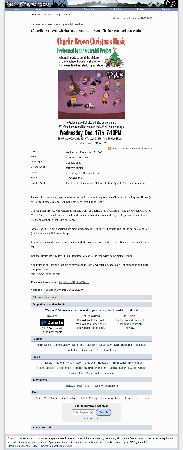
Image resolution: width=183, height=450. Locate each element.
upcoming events (128, 324)
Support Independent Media (48, 304)
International (109, 350)
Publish (141, 9)
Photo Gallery (89, 398)
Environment (135, 362)
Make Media (51, 398)
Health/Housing (83, 367)
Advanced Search (91, 418)
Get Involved (69, 398)
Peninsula (140, 344)
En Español (119, 362)
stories (132, 320)
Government (64, 367)
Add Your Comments (44, 297)
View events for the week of (132, 18)
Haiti (80, 385)
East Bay (91, 344)
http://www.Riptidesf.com (45, 273)
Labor (122, 367)
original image (84, 143)
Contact (63, 9)
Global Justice (45, 367)
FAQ (37, 398)
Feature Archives (111, 398)
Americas (69, 385)
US (97, 350)
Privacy (43, 446)
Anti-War (60, 362)
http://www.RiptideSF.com (74, 282)
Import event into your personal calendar (130, 148)
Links (145, 398)
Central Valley (61, 344)
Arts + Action (74, 362)
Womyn (109, 373)
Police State (76, 373)
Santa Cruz (73, 350)
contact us (98, 327)
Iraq (87, 385)
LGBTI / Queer (137, 367)
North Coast (44, 344)
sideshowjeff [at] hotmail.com (83, 173)
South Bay (105, 344)
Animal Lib (46, 362)
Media (113, 367)
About (39, 9)
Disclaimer (13, 446)
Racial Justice (94, 373)
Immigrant (101, 367)
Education (104, 362)
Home (16, 9)
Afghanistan (112, 385)
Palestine (97, 385)
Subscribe (89, 9)
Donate (166, 9)
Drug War (90, 362)
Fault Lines (131, 398)
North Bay (78, 344)
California (87, 350)
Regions (37, 338)
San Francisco (38, 24)
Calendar (116, 9)
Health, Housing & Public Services (65, 24)
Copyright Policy (28, 446)
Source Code (65, 446)
